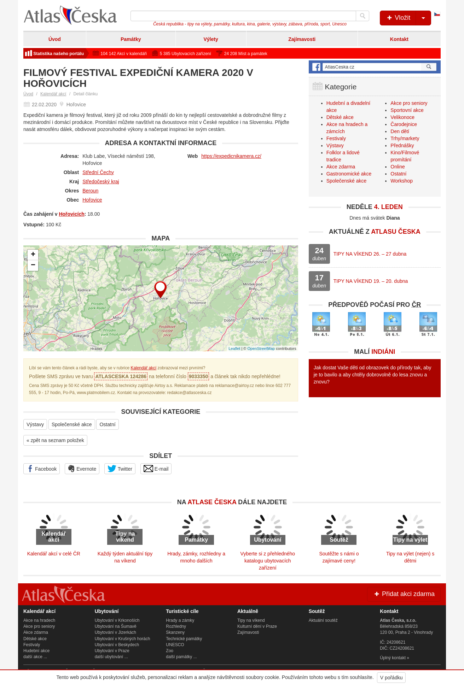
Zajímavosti (301, 39)
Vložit (408, 18)
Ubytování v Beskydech (117, 644)
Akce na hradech (39, 620)
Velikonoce (402, 117)
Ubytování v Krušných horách (122, 638)
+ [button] (33, 255)
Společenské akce (72, 424)
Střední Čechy (98, 172)
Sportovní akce (406, 110)
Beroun (90, 190)
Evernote (82, 468)
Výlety (210, 39)
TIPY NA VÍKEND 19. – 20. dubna (371, 281)
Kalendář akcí (53, 93)
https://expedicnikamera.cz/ (231, 156)
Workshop (401, 181)
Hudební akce (36, 650)
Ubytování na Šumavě (116, 626)
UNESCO (175, 644)
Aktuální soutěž (323, 620)
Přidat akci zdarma (404, 593)
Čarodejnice (403, 124)
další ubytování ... (111, 656)
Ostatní (107, 424)
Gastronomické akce (349, 174)
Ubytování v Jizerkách (115, 632)
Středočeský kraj (100, 181)
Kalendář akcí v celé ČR (53, 553)
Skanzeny (175, 632)
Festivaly (336, 138)
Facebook (42, 468)
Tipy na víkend (251, 620)
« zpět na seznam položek (55, 440)
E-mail (156, 468)
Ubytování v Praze (112, 650)
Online (397, 166)
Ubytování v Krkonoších (117, 620)
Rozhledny (176, 626)
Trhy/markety (404, 138)
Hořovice (92, 200)
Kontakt (399, 39)
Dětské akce (340, 117)
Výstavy (35, 424)
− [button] (33, 265)
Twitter (120, 468)
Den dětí (399, 131)
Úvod (54, 39)
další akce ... (35, 656)
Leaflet (234, 348)
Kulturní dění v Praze (257, 626)
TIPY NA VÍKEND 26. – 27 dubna (370, 254)
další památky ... (181, 656)
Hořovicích (71, 214)
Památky (131, 39)
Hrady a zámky (180, 620)
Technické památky (184, 638)
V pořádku (391, 677)
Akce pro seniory (408, 103)
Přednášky (402, 145)
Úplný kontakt (393, 657)
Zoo (169, 650)
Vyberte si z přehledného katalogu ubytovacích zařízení (267, 561)
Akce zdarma (340, 166)
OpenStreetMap (261, 348)
